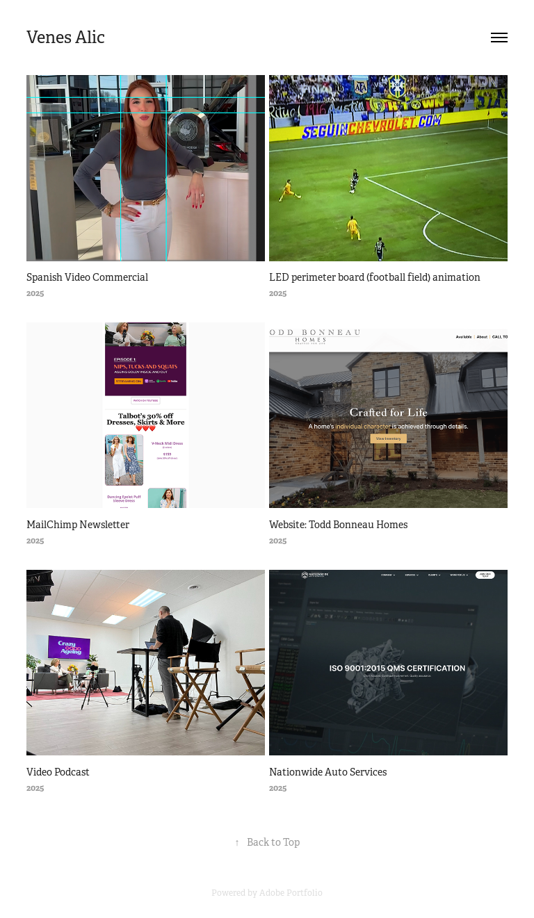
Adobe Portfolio (291, 893)
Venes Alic (65, 37)
